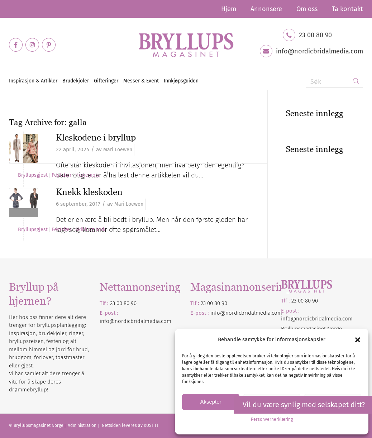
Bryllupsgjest (33, 175)
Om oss (307, 9)
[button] (357, 339)
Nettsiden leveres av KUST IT (130, 425)
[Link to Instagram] (32, 45)
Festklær (61, 175)
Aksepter (210, 402)
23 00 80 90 (315, 35)
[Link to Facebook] (16, 45)
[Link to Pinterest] (49, 45)
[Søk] (334, 81)
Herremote (87, 175)
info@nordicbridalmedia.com (319, 51)
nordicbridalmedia (248, 313)
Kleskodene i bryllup (96, 137)
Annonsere (266, 9)
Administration (82, 425)
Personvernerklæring (272, 419)
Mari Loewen (117, 150)
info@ (217, 313)
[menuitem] (228, 9)
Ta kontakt (347, 9)
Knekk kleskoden (89, 191)
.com (276, 313)
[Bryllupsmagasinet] (186, 45)
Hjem (228, 9)
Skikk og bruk (90, 229)
